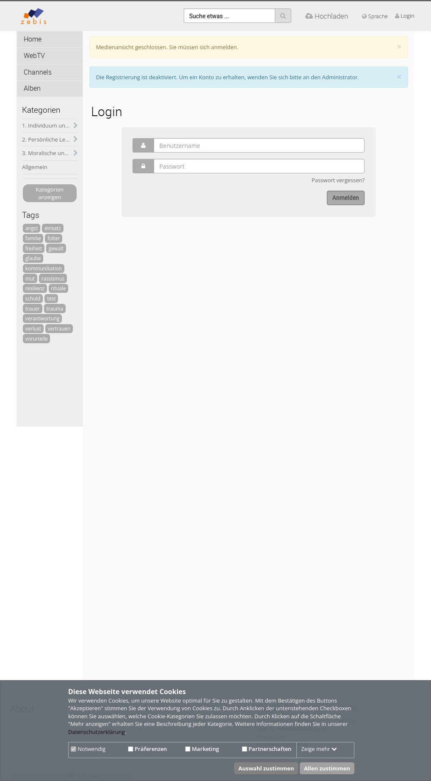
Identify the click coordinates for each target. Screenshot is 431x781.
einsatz (52, 228)
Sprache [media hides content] (375, 16)
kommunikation (43, 268)
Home (32, 39)
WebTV (34, 55)
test (51, 298)
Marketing (202, 749)
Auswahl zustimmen (266, 768)
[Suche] (283, 15)
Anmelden (345, 198)
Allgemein (34, 167)
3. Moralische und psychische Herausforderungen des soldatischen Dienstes (49, 153)
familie (33, 238)
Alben (32, 88)
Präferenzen (147, 749)
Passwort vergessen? (338, 180)
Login (407, 15)
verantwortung (42, 318)
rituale (58, 288)
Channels (38, 72)
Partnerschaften (266, 749)
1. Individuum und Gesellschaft (49, 125)
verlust (33, 328)
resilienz (34, 288)
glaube (33, 258)
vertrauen (59, 328)
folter (53, 238)
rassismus (53, 278)
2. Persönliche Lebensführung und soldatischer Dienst (49, 139)
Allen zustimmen (327, 768)
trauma (54, 308)
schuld (33, 298)
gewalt (56, 248)
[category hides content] (73, 126)
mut (30, 278)
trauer (32, 308)
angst (31, 228)
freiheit (33, 248)
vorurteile (36, 338)
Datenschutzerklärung (96, 732)
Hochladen (326, 16)
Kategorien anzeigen (50, 193)
